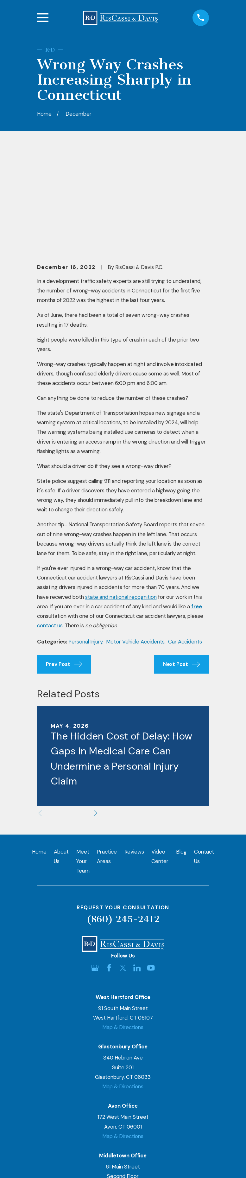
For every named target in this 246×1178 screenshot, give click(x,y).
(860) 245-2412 (123, 822)
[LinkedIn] (137, 870)
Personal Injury (85, 544)
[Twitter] (123, 870)
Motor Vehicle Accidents (135, 544)
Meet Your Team (83, 765)
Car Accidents (185, 544)
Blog (181, 755)
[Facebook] (109, 870)
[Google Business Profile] (94, 870)
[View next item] (97, 716)
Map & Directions (122, 930)
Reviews (134, 755)
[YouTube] (151, 870)
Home (39, 755)
